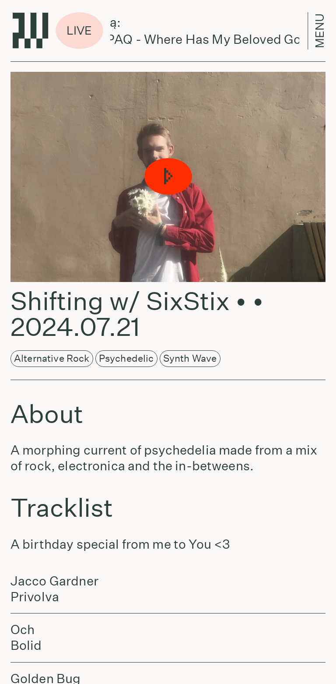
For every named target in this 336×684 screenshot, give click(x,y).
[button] (168, 177)
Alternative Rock (51, 358)
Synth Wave (190, 358)
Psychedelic (126, 358)
